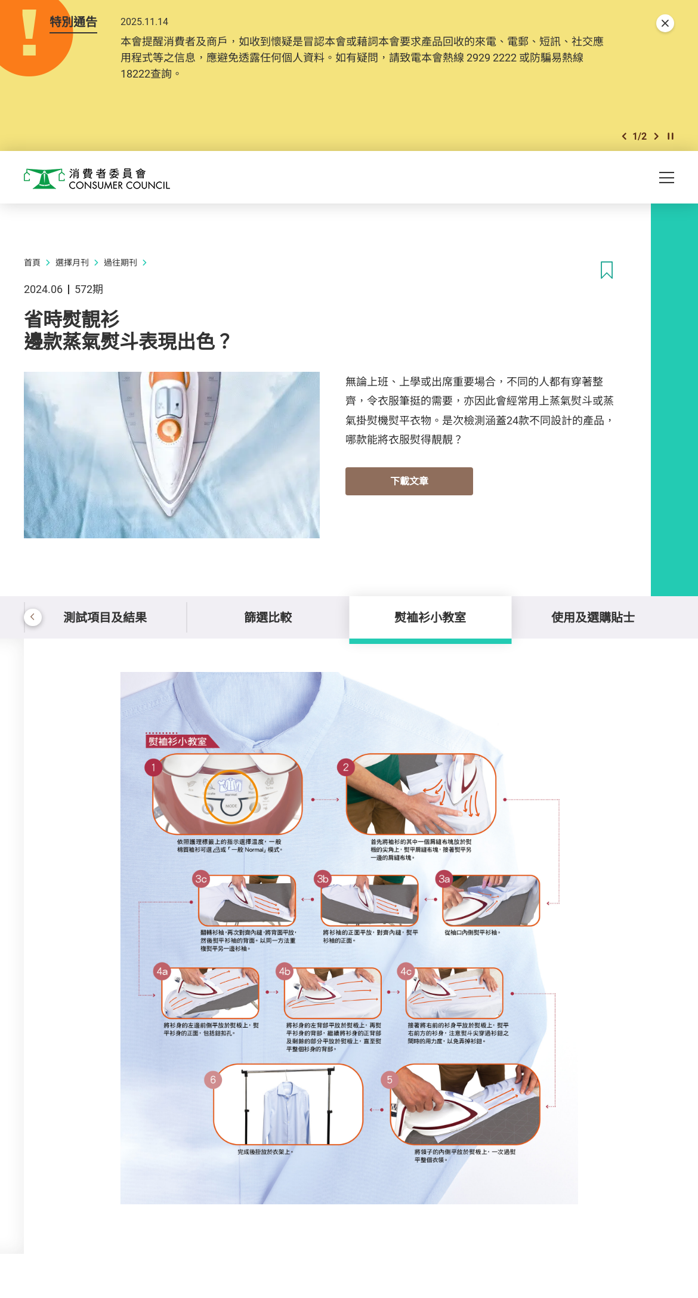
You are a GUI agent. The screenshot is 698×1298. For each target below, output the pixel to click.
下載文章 (409, 481)
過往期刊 (120, 262)
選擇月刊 (72, 262)
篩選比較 (268, 617)
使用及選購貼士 (593, 617)
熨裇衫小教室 (430, 617)
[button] (624, 136)
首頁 (32, 262)
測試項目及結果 (105, 617)
